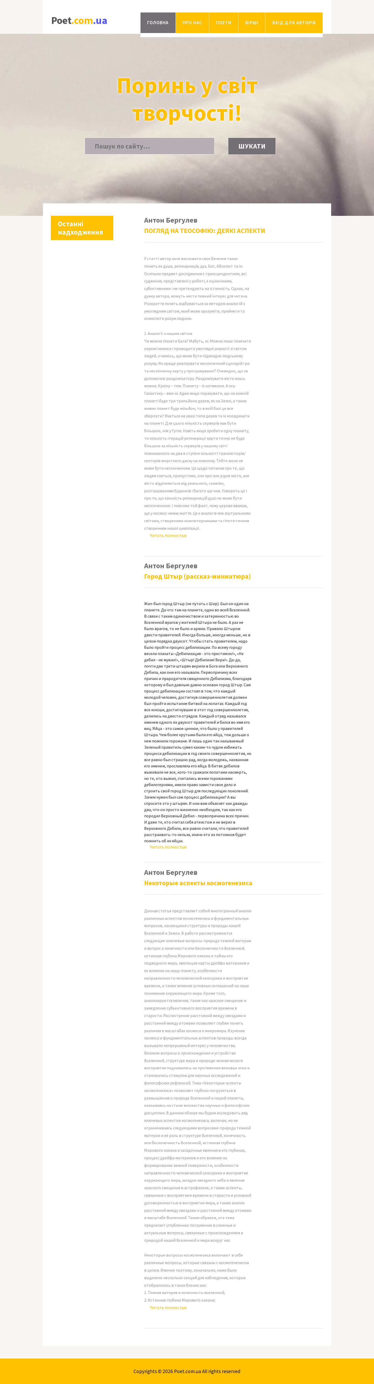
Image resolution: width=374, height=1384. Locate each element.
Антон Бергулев (170, 220)
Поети (223, 22)
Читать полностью (168, 535)
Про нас (192, 22)
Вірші (251, 22)
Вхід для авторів (294, 22)
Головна (158, 22)
